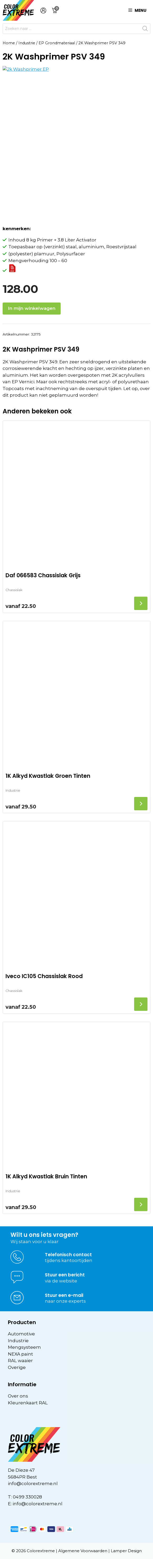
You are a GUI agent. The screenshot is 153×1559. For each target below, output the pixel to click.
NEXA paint (20, 1354)
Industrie (26, 43)
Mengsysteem (24, 1347)
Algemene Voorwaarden (82, 1550)
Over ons (18, 1396)
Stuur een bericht (65, 1275)
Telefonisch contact (68, 1254)
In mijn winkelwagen (31, 308)
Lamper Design (126, 1550)
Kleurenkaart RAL (28, 1402)
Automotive (21, 1333)
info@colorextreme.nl (33, 1483)
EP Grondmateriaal (57, 43)
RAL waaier (20, 1360)
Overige (17, 1367)
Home (9, 43)
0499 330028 (27, 1496)
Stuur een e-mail (64, 1295)
